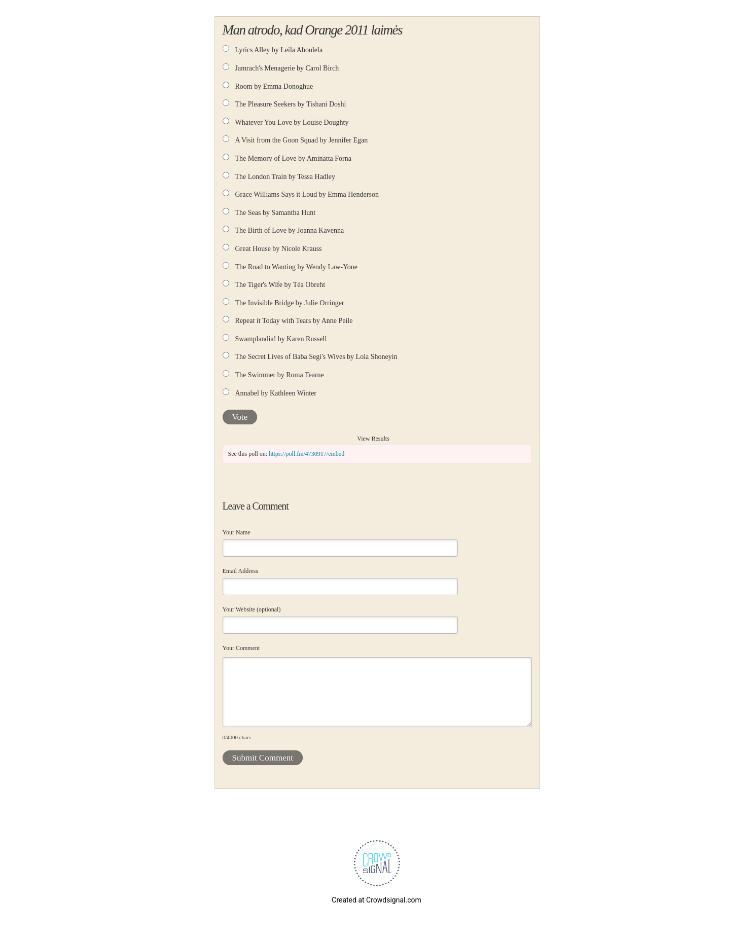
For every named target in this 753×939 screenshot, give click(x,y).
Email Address (240, 570)
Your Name (236, 532)
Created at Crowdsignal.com (376, 900)
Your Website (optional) (252, 609)
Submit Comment (262, 758)
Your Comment (241, 648)
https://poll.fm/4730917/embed (306, 453)
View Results (373, 438)
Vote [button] (240, 417)
